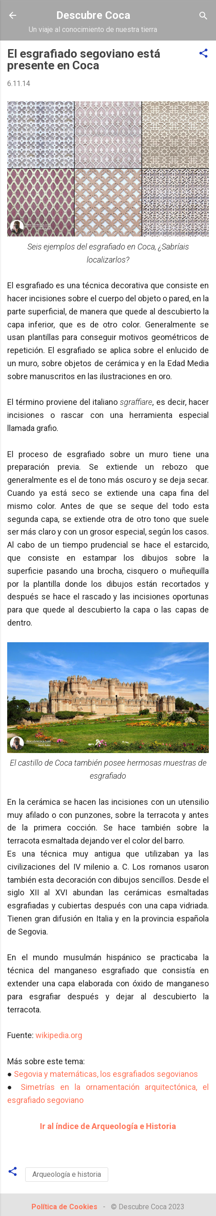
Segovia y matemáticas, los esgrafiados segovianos (106, 1074)
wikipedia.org (58, 1035)
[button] (203, 54)
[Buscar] (203, 16)
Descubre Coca (93, 15)
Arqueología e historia (66, 1174)
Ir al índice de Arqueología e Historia (108, 1126)
